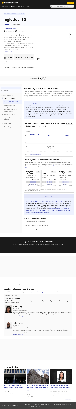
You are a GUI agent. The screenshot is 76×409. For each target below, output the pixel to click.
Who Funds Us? (45, 404)
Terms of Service (56, 404)
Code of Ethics (67, 404)
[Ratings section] (11, 126)
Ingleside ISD (30, 6)
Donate (38, 406)
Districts (21, 6)
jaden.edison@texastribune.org (20, 327)
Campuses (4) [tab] (17, 25)
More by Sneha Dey (18, 316)
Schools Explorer (9, 6)
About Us (27, 404)
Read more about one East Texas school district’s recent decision (44, 201)
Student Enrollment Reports (35, 154)
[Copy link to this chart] (69, 124)
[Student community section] (11, 98)
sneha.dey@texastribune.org (20, 310)
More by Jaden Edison (18, 334)
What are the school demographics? (9, 106)
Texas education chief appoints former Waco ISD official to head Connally (60, 387)
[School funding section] (11, 123)
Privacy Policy (30, 406)
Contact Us (36, 404)
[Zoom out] (70, 37)
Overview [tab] (7, 25)
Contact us (25, 284)
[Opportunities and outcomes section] (11, 119)
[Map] (54, 47)
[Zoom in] (70, 34)
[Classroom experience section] (11, 114)
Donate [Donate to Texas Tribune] (70, 3)
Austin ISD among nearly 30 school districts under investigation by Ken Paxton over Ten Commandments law (37, 388)
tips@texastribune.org (36, 292)
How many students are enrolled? (11, 102)
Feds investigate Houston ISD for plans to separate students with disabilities (14, 387)
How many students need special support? (11, 110)
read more (48, 292)
